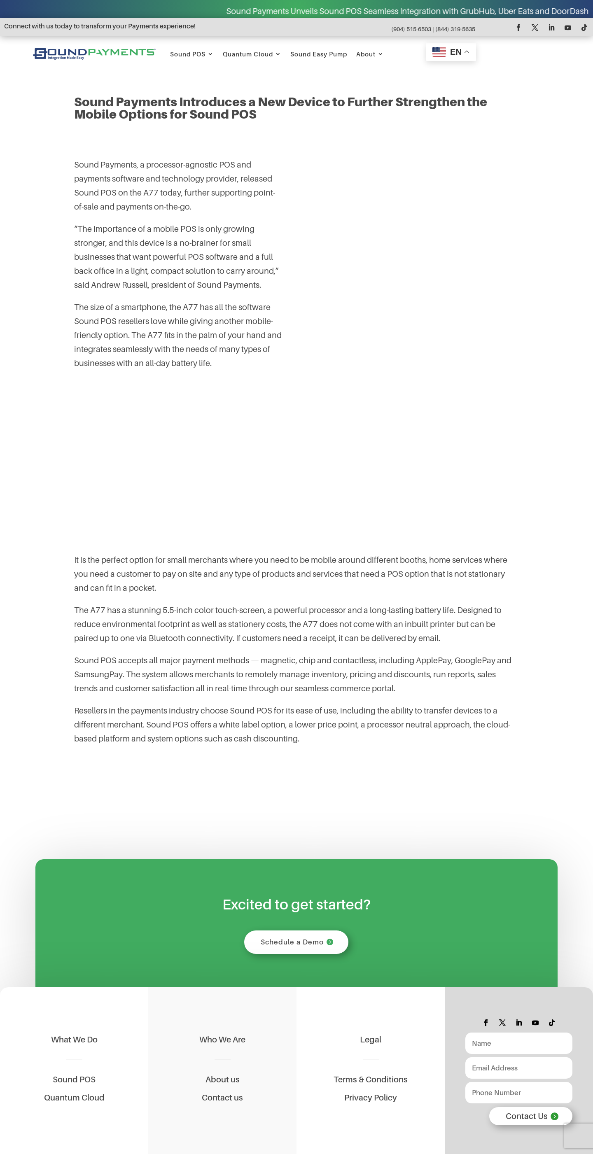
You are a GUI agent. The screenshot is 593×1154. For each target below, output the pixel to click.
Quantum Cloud (248, 54)
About (366, 54)
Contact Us (527, 1116)
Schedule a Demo (292, 942)
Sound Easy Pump (318, 54)
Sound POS (187, 54)
